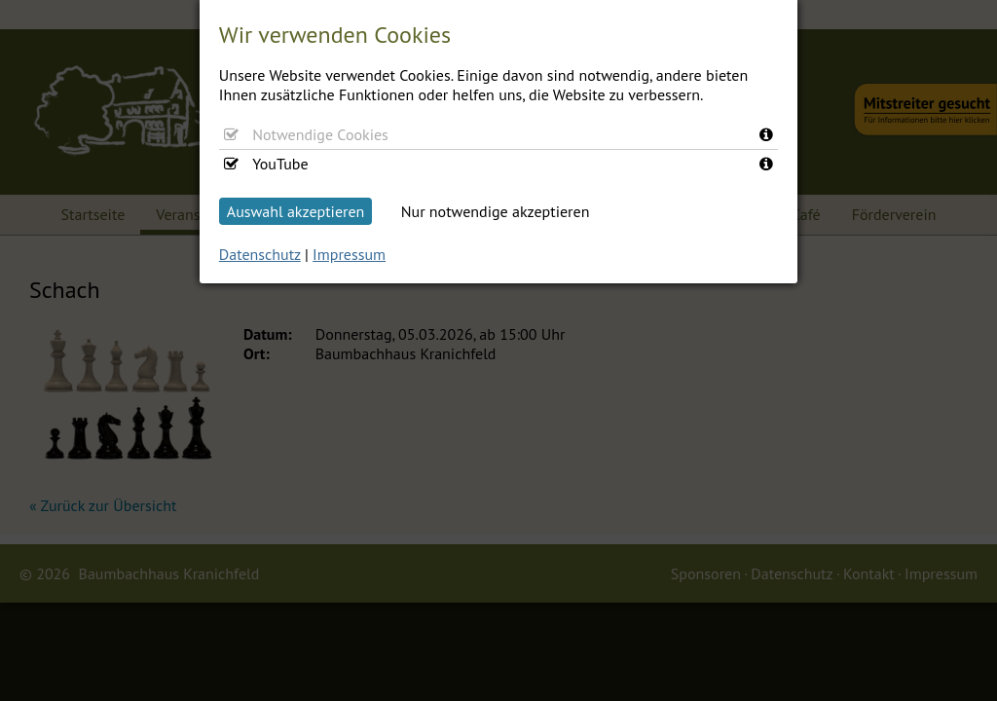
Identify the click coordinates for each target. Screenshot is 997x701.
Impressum (349, 254)
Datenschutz (260, 254)
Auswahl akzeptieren (296, 211)
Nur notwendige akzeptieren (495, 211)
